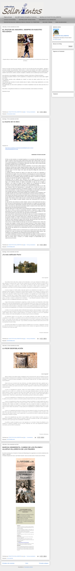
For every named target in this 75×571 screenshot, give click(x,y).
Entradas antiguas (43, 563)
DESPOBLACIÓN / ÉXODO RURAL (27, 19)
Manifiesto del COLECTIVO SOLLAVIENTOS (50, 17)
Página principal (8, 17)
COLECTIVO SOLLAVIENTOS (62, 35)
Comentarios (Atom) (28, 567)
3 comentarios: (30, 437)
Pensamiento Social (11, 113)
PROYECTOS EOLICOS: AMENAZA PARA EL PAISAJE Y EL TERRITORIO (21, 22)
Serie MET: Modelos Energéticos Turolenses (26, 17)
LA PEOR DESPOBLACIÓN (12, 348)
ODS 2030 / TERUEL (47, 22)
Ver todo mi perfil (57, 39)
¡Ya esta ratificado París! (11, 255)
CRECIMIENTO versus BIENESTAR (47, 19)
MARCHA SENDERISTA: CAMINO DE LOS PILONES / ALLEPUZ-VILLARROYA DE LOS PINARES (22, 448)
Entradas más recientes (8, 563)
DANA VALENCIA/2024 (61, 22)
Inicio (26, 563)
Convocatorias (10, 558)
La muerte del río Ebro (11, 122)
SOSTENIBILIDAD (11, 246)
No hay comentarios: (31, 111)
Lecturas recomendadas (10, 19)
